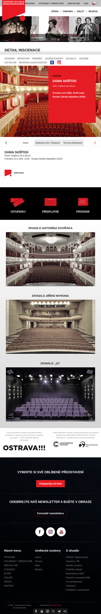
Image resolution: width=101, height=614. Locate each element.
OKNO (4, 38)
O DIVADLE (9, 569)
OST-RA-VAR (10, 62)
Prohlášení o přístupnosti (77, 590)
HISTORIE (84, 58)
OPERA (55, 11)
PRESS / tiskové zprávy (77, 557)
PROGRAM (9, 58)
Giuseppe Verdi (45, 40)
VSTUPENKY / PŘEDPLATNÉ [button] (51, 3)
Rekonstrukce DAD (75, 573)
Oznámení (71, 586)
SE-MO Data (56, 605)
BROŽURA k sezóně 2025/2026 (33, 62)
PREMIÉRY (37, 58)
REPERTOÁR (23, 58)
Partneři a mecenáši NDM (78, 578)
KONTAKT (9, 586)
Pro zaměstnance (74, 582)
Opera (38, 557)
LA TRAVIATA (46, 38)
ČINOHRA (68, 11)
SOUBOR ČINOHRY (54, 58)
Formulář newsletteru (50, 513)
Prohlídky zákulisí (74, 569)
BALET (80, 11)
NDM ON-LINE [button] (74, 3)
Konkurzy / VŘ (72, 561)
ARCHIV (8, 582)
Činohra (38, 561)
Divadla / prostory (74, 565)
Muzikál (38, 569)
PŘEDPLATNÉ (50, 211)
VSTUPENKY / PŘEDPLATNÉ (18, 561)
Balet (37, 565)
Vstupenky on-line (50, 483)
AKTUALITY (71, 58)
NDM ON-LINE (11, 565)
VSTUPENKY (18, 211)
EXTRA (7, 573)
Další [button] (86, 3)
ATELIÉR (8, 578)
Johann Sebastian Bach (9, 40)
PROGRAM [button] (30, 3)
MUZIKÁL (93, 11)
